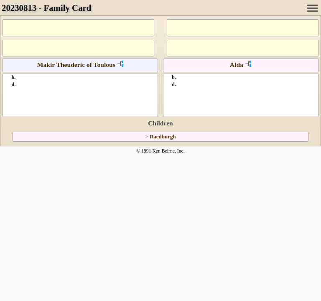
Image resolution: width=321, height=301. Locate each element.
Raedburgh (163, 136)
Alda (236, 64)
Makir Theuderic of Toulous (76, 64)
